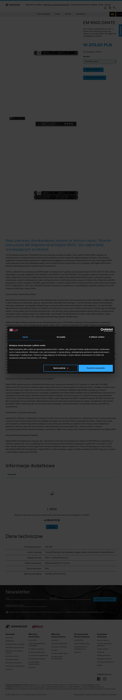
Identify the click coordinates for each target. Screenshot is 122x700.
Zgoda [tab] (25, 337)
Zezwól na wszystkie (96, 368)
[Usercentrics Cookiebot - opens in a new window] (102, 330)
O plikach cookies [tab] (96, 337)
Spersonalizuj (60, 368)
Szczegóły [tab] (61, 337)
